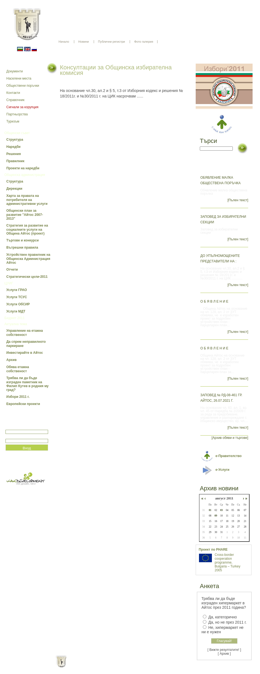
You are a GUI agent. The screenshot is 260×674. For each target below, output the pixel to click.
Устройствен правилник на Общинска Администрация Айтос (28, 259)
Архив (11, 360)
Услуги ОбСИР (18, 304)
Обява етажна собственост (17, 369)
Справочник (15, 100)
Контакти (13, 93)
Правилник (15, 161)
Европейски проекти (23, 404)
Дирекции (14, 189)
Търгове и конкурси (22, 240)
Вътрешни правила (22, 247)
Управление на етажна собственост (24, 333)
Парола (11, 436)
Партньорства (17, 114)
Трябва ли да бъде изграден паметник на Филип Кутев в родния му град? (27, 384)
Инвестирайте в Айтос (24, 353)
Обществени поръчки (22, 86)
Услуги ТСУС (16, 297)
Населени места (18, 78)
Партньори (134, 665)
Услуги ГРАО (16, 290)
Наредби (13, 147)
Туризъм (12, 121)
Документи (14, 71)
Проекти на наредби (22, 168)
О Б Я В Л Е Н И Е (214, 301)
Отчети (12, 269)
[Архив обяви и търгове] (230, 438)
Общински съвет (17, 133)
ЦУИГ (8, 283)
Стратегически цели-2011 (27, 277)
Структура (14, 140)
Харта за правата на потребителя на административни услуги (27, 200)
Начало (64, 41)
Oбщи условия (108, 665)
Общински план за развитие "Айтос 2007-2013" (24, 215)
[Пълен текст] (238, 200)
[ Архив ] (224, 654)
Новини (83, 41)
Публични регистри (111, 41)
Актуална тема (15, 324)
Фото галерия (143, 41)
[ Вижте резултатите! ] (224, 650)
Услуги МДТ (15, 311)
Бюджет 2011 (14, 318)
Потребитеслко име (21, 427)
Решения (13, 154)
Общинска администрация (24, 175)
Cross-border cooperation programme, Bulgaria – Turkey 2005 (227, 562)
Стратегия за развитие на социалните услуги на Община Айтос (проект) (27, 229)
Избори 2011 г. (17, 397)
